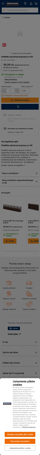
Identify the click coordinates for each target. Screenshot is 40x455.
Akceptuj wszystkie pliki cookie (20, 434)
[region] (20, 416)
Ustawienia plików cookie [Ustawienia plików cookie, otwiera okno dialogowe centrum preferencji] (20, 448)
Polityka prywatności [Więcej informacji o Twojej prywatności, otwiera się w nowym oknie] (29, 427)
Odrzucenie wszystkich (19, 441)
